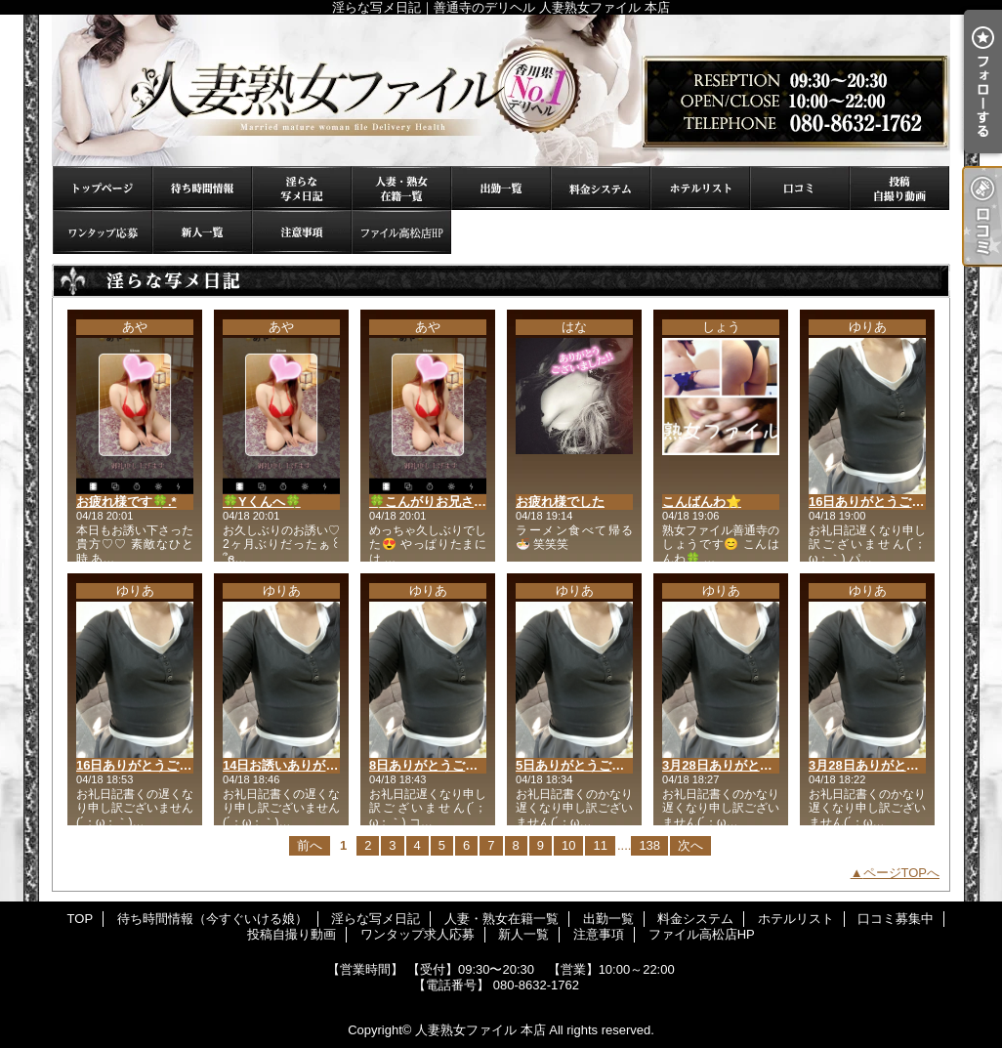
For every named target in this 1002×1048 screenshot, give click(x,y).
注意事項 (302, 232)
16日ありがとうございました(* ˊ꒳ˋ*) (179, 765)
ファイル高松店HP (401, 232)
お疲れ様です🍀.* (126, 501)
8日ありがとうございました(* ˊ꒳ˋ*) (468, 765)
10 (568, 845)
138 (649, 845)
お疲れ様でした (560, 501)
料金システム (600, 188)
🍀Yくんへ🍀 (262, 501)
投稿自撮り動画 (899, 188)
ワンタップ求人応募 (102, 232)
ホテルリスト (700, 188)
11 (599, 845)
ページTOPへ (901, 872)
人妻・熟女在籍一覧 (401, 188)
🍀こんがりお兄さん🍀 (435, 501)
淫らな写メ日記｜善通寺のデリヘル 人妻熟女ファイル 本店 (501, 90)
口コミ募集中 (800, 188)
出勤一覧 (501, 188)
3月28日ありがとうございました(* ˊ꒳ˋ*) (775, 765)
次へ (690, 845)
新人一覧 (202, 232)
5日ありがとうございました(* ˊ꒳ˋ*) (615, 765)
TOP (102, 188)
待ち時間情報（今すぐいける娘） (202, 188)
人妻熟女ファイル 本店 (480, 1030)
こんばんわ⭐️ (701, 501)
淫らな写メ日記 (302, 188)
